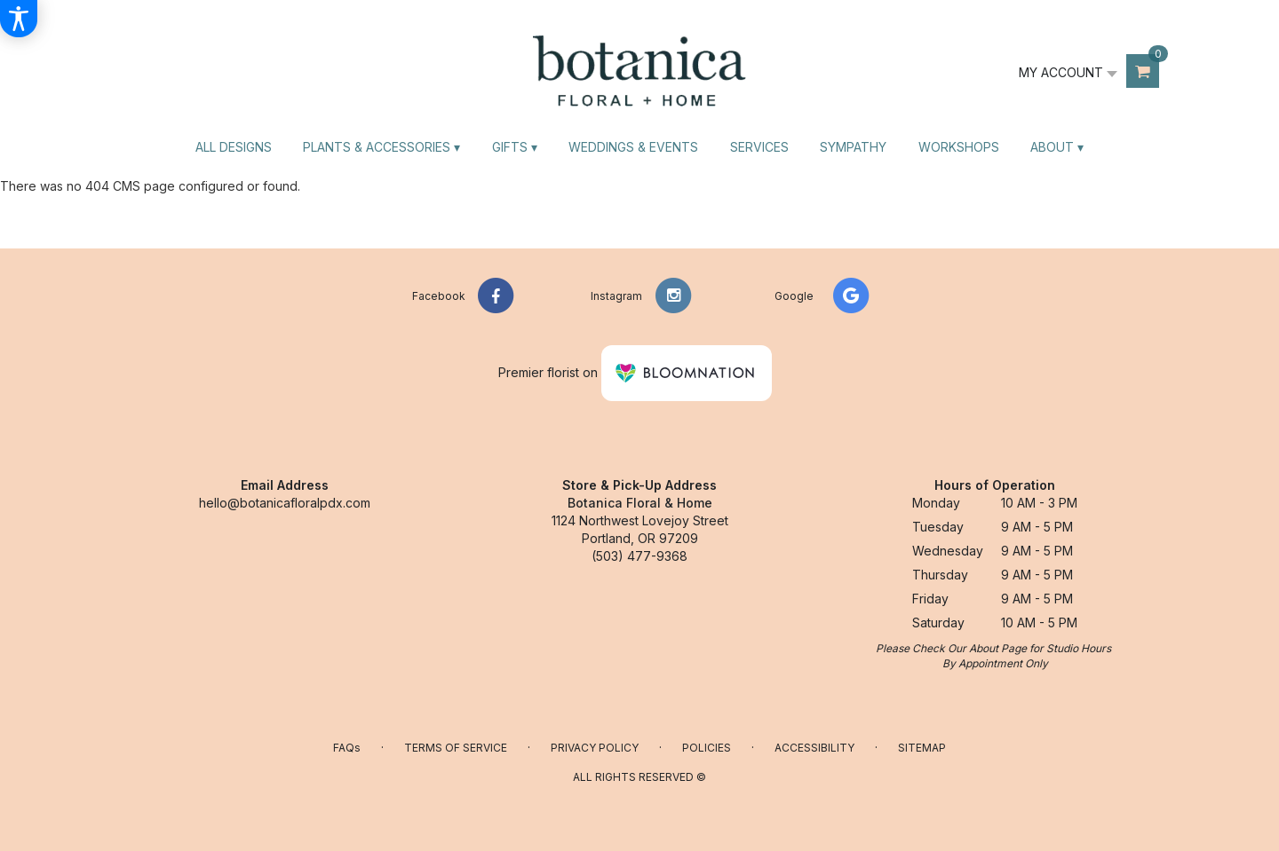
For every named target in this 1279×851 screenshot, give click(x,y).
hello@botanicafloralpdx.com (284, 502)
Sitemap (922, 747)
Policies (706, 747)
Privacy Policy (595, 747)
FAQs (347, 747)
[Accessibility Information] (18, 18)
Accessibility (814, 747)
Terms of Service (455, 747)
